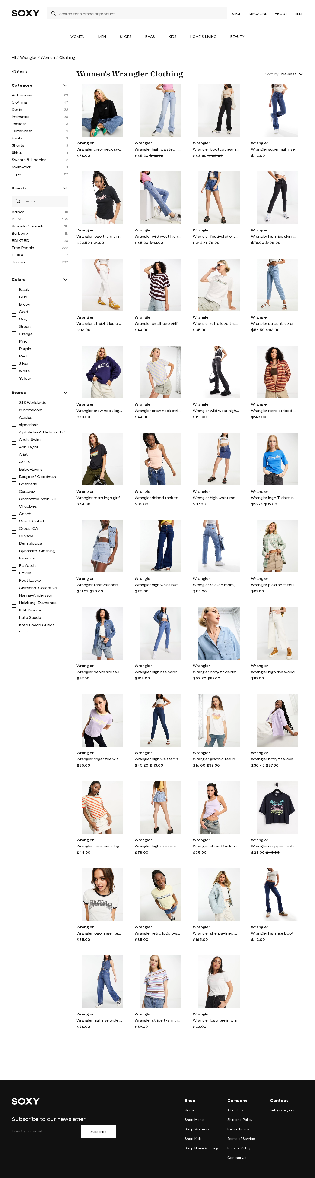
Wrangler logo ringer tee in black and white (99, 933)
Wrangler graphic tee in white (216, 759)
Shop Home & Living (201, 1148)
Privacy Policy (239, 1148)
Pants (17, 138)
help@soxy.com (283, 1110)
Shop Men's (194, 1119)
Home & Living (203, 36)
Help (299, 14)
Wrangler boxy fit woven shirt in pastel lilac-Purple (274, 759)
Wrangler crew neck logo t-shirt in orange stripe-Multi (99, 846)
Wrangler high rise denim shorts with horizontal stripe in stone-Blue (158, 846)
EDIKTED (20, 240)
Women (77, 36)
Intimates (20, 116)
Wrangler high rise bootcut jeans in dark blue (274, 933)
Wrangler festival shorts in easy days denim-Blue (216, 236)
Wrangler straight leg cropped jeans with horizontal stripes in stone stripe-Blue (274, 323)
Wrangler (28, 57)
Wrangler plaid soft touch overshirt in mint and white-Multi (274, 584)
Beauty (237, 36)
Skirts (17, 152)
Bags (150, 36)
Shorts (18, 145)
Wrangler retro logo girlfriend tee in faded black (99, 497)
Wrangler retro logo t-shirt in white (216, 323)
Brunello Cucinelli (27, 226)
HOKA (17, 255)
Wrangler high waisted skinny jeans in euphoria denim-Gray (158, 759)
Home (189, 1110)
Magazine (258, 14)
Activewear (22, 95)
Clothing (19, 102)
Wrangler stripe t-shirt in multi (158, 1020)
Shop (237, 14)
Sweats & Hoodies (29, 159)
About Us (235, 1110)
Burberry (20, 233)
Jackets (19, 123)
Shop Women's (197, 1129)
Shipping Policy (240, 1119)
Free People (23, 247)
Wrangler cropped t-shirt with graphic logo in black (274, 846)
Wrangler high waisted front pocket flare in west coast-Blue (158, 149)
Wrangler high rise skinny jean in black (274, 236)
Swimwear (21, 166)
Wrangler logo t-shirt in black (99, 236)
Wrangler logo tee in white (216, 1020)
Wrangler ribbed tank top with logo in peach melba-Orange (158, 497)
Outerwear (22, 131)
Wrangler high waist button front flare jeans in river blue (158, 584)
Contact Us (236, 1157)
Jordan (18, 262)
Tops (16, 174)
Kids (172, 36)
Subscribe (98, 1132)
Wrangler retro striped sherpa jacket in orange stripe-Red (274, 410)
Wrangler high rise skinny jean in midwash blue (158, 672)
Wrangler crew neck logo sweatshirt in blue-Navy (99, 410)
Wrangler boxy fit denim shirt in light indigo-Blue (216, 672)
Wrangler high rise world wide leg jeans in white (274, 672)
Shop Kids (193, 1138)
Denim (17, 109)
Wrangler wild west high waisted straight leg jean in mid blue (158, 236)
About (281, 14)
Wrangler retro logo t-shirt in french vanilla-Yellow (158, 933)
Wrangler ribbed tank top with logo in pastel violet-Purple (216, 846)
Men (102, 36)
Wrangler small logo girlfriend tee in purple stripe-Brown (158, 323)
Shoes (125, 36)
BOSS (17, 219)
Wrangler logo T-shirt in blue (274, 497)
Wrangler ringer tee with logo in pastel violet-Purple (99, 759)
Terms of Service (241, 1138)
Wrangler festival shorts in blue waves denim (99, 584)
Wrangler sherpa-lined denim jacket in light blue (216, 933)
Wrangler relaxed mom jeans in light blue (216, 584)
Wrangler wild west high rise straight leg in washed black (216, 410)
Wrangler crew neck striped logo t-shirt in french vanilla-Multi (158, 410)
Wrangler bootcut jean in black (216, 149)
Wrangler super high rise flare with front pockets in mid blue (274, 149)
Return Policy (238, 1129)
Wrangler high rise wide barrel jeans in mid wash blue (99, 1020)
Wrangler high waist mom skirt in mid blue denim (216, 497)
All (14, 57)
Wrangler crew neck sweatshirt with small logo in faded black (99, 149)
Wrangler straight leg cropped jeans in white (99, 323)
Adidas (18, 211)
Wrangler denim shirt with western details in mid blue (99, 672)
